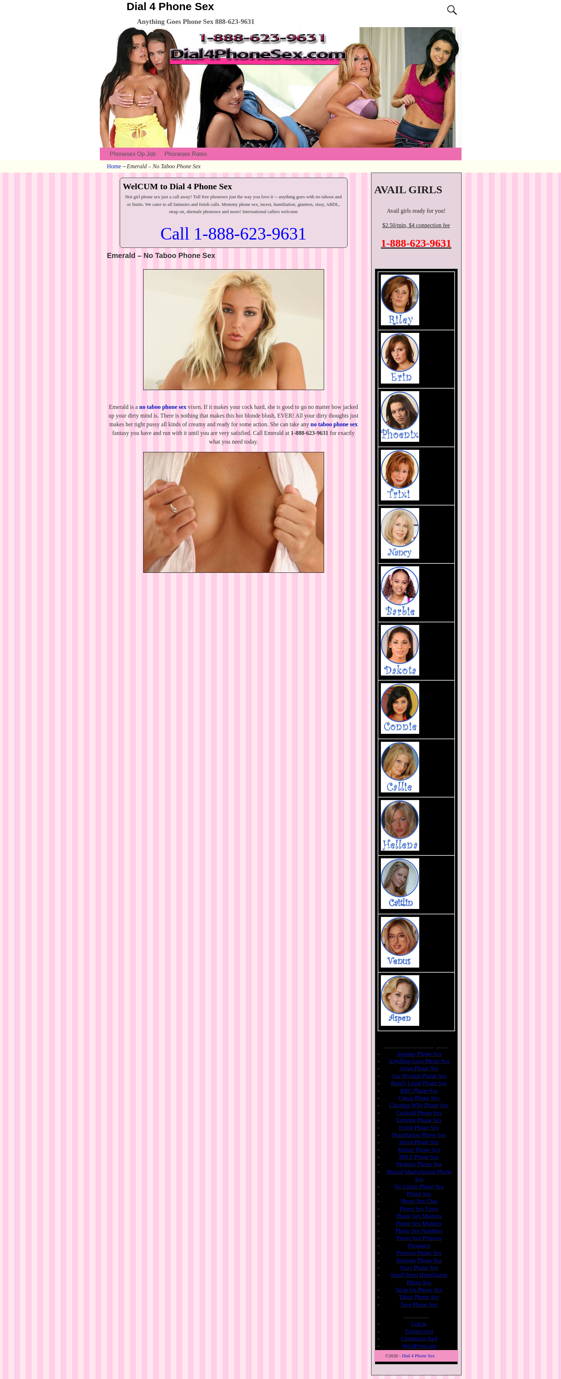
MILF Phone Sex (419, 1157)
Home (114, 166)
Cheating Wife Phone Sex (419, 1105)
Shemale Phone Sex (419, 1260)
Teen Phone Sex (419, 1305)
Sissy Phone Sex (419, 1268)
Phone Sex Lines (419, 1209)
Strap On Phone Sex (419, 1290)
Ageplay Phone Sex (419, 1054)
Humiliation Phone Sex (419, 1135)
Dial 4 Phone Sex (170, 6)
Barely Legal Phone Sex (419, 1083)
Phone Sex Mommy (419, 1224)
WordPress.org (419, 1346)
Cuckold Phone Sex (419, 1113)
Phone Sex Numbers (419, 1231)
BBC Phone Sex (419, 1091)
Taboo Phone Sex (419, 1297)
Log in (418, 1324)
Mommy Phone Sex (419, 1164)
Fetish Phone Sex (419, 1128)
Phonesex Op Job (133, 154)
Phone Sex (419, 1194)
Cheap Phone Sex (419, 1098)
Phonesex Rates (186, 154)
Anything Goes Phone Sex (419, 1061)
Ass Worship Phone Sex (419, 1076)
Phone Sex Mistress (419, 1216)
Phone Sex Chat (418, 1201)
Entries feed (419, 1331)
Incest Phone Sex (419, 1142)
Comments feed (419, 1339)
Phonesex (419, 1246)
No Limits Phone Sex (419, 1187)
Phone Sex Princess (419, 1238)
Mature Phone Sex (419, 1150)
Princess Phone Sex (419, 1253)
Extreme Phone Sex (419, 1120)
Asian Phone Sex (419, 1068)
